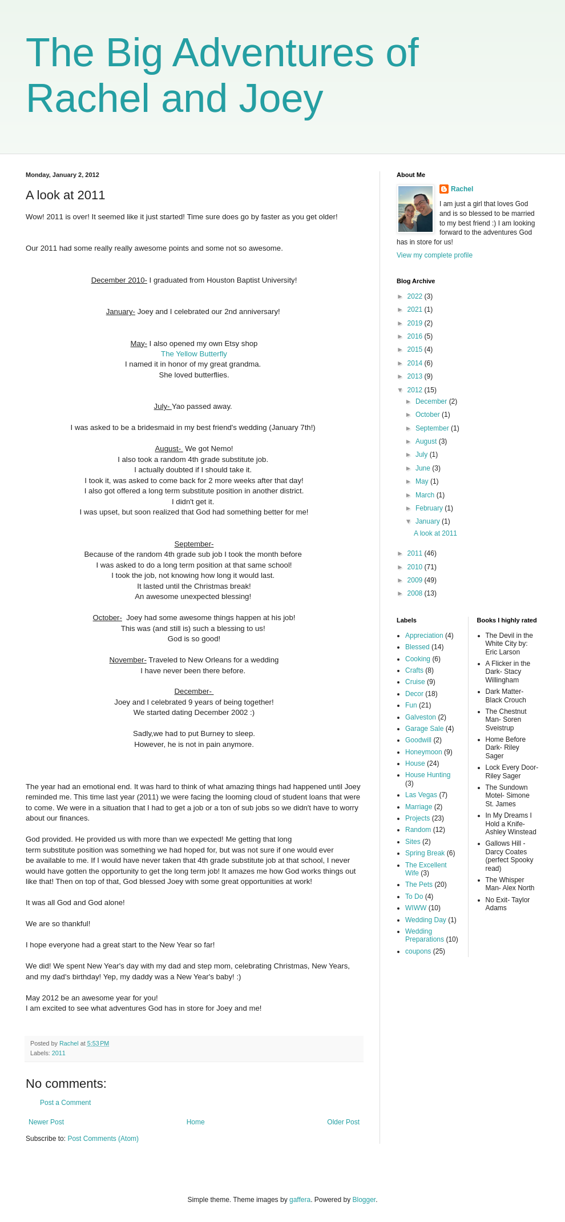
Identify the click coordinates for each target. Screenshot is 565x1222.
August (427, 441)
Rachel (462, 189)
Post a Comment (65, 1103)
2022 (416, 296)
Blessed (417, 647)
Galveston (420, 717)
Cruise (415, 682)
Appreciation (424, 636)
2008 (416, 593)
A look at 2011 (435, 533)
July (422, 455)
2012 (416, 390)
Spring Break (425, 853)
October (428, 415)
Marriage (418, 807)
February (430, 508)
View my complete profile (435, 255)
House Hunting (427, 775)
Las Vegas (421, 795)
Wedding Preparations (424, 935)
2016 (416, 336)
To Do (414, 897)
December (432, 401)
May (422, 481)
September (433, 428)
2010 (416, 567)
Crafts (414, 670)
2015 (416, 349)
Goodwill (418, 740)
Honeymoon (423, 752)
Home (196, 1122)
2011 (59, 1053)
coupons (418, 951)
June (423, 468)
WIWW (415, 908)
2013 (416, 376)
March (426, 495)
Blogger (364, 1200)
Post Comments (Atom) (103, 1139)
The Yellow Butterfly (194, 353)
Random (418, 830)
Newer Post (46, 1122)
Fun (411, 705)
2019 (416, 323)
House (415, 763)
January (428, 521)
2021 (416, 309)
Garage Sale (424, 729)
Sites (413, 842)
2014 (416, 363)
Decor (414, 694)
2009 (416, 580)
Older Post (343, 1122)
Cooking (417, 659)
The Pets (419, 885)
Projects (417, 818)
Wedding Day (425, 920)
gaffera (299, 1200)
